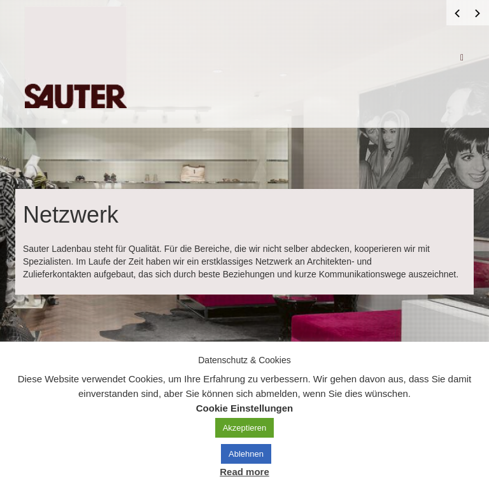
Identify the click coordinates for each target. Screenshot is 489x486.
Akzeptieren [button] (245, 428)
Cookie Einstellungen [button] (245, 408)
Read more (244, 471)
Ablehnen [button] (246, 454)
